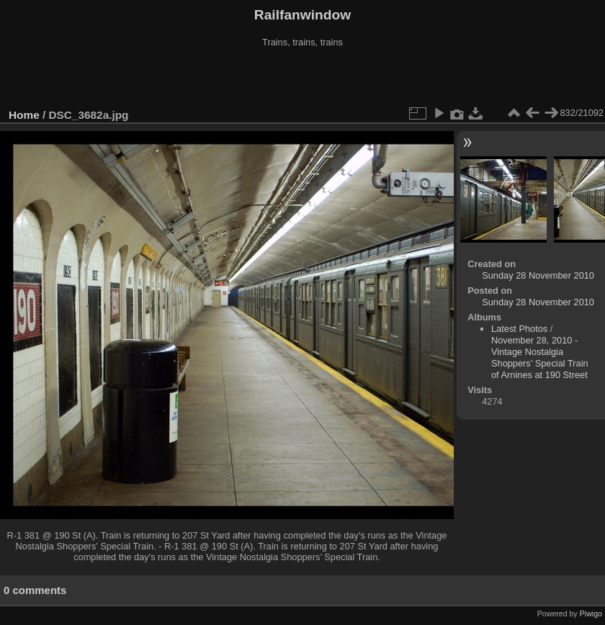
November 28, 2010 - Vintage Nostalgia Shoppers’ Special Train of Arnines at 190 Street (539, 357)
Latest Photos (519, 328)
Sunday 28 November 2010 (538, 275)
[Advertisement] (302, 78)
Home (24, 115)
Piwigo (591, 613)
